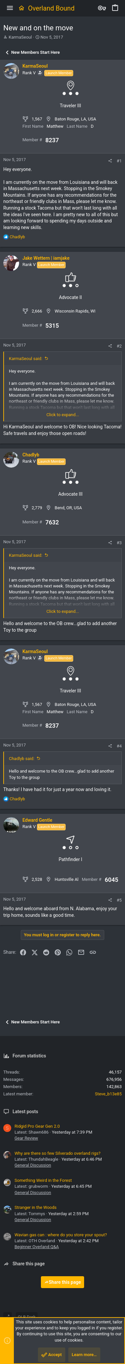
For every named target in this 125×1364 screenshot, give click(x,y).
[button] (9, 8)
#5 (119, 900)
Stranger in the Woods (36, 1207)
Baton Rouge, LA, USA (75, 118)
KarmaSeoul (20, 37)
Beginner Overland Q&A (37, 1246)
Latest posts (25, 1111)
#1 (119, 160)
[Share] (110, 161)
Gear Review (26, 1138)
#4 (119, 746)
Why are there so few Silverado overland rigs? (58, 1153)
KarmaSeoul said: (25, 358)
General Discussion (33, 1165)
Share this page (62, 1282)
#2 (119, 346)
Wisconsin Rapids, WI (75, 311)
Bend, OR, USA (68, 507)
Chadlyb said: (21, 758)
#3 (119, 542)
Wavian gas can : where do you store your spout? (61, 1234)
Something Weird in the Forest (43, 1180)
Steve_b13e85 (108, 1093)
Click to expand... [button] (63, 414)
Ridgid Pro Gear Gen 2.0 (37, 1126)
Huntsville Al (66, 879)
